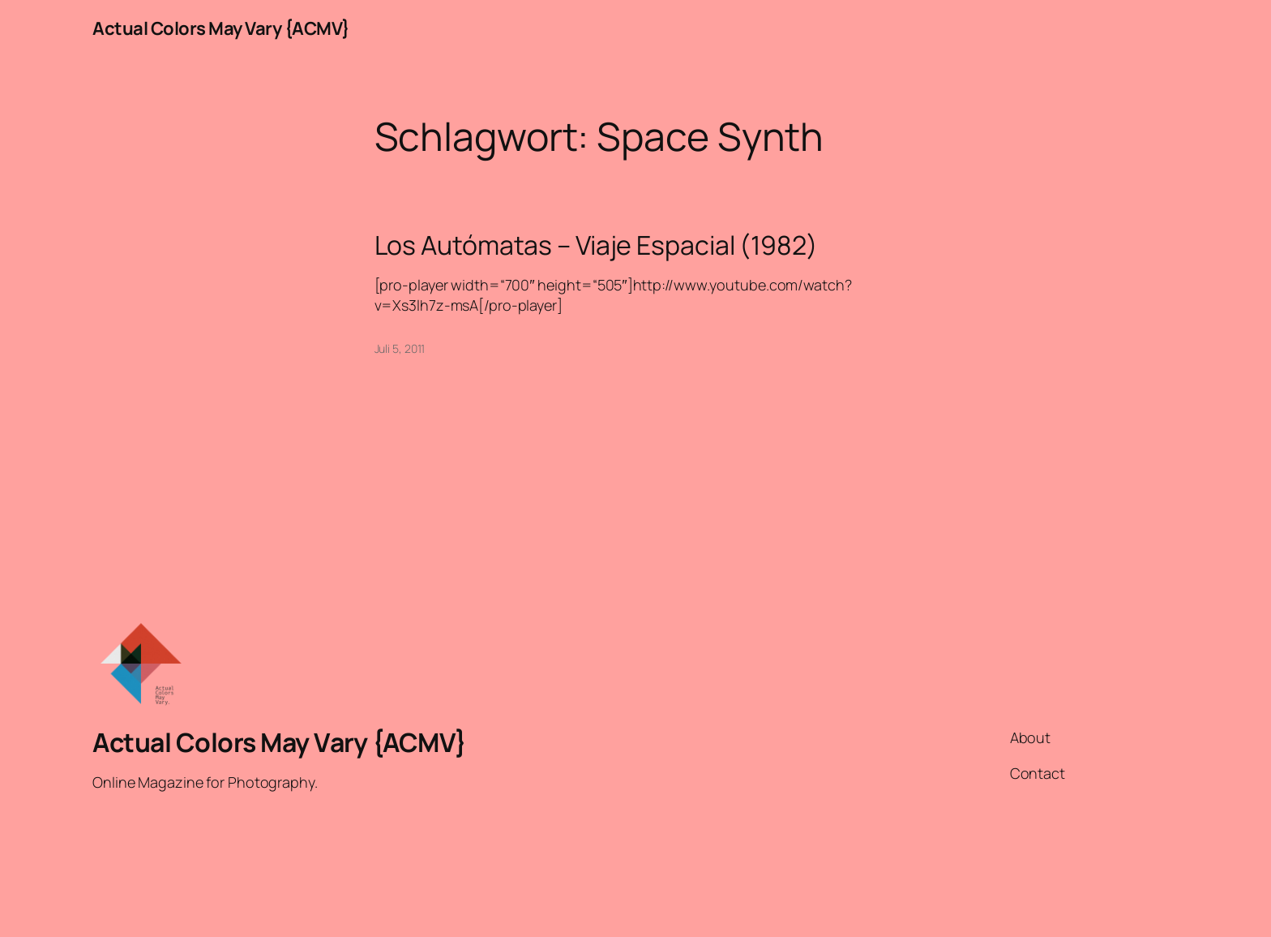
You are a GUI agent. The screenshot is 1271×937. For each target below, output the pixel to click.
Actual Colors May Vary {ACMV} (221, 28)
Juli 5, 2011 (400, 348)
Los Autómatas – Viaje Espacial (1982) (596, 245)
